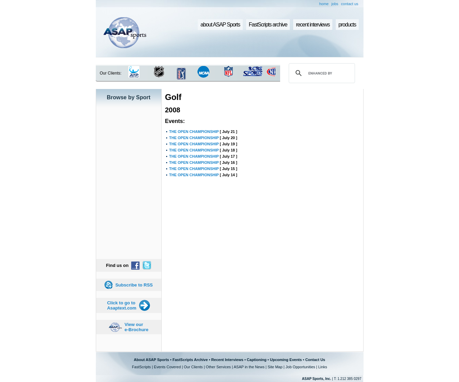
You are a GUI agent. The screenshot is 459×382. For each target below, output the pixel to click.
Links (322, 367)
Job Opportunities (300, 367)
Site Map (274, 367)
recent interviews (313, 24)
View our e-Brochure (136, 327)
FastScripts (141, 367)
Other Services (218, 367)
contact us (349, 4)
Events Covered (167, 367)
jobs (334, 4)
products (347, 24)
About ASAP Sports (151, 360)
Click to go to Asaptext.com (121, 305)
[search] (320, 73)
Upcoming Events (286, 360)
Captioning (256, 360)
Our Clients (193, 367)
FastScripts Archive (190, 360)
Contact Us (315, 360)
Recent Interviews (227, 360)
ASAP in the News (249, 367)
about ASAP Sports (220, 24)
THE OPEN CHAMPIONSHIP (194, 132)
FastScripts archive (268, 24)
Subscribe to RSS (134, 285)
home (324, 4)
